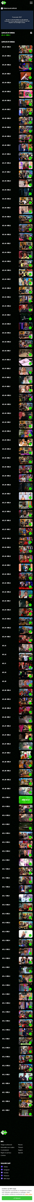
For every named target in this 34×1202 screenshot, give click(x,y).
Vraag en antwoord (6, 1144)
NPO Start (5, 1178)
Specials (20, 1152)
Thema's (20, 1147)
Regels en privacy (6, 1152)
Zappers (20, 1150)
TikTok (4, 1166)
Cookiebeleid (5, 1150)
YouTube (4, 1172)
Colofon (3, 1155)
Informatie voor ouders (7, 1147)
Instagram (5, 1169)
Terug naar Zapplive (10, 8)
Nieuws (20, 1144)
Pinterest (5, 1175)
